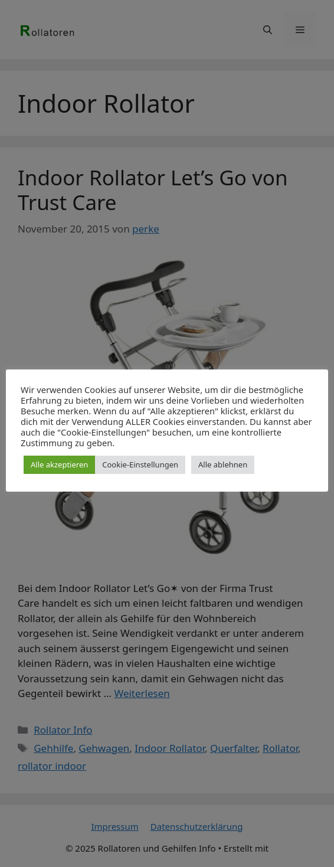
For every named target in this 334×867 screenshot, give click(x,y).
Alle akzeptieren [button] (59, 464)
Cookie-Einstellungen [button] (140, 464)
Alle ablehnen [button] (222, 464)
